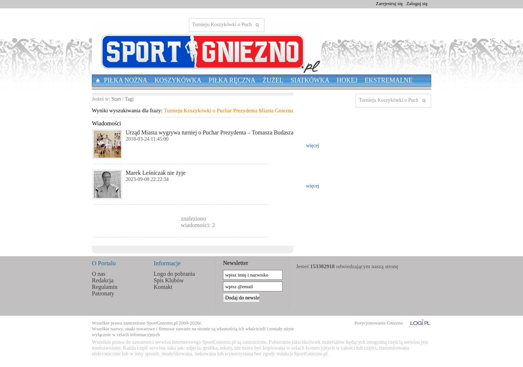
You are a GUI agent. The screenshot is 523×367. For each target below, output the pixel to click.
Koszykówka (178, 80)
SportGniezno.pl (162, 323)
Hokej (347, 80)
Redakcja (103, 280)
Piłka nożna (125, 80)
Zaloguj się (416, 3)
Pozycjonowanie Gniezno (378, 323)
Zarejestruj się (389, 3)
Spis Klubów (169, 280)
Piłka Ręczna (232, 80)
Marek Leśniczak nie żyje (156, 173)
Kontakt (163, 287)
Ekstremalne (389, 80)
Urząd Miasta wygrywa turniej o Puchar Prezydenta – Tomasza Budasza (209, 132)
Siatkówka (310, 80)
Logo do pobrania (174, 274)
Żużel (273, 80)
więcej (312, 145)
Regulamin (104, 287)
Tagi (129, 99)
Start (116, 99)
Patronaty (103, 293)
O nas (98, 274)
